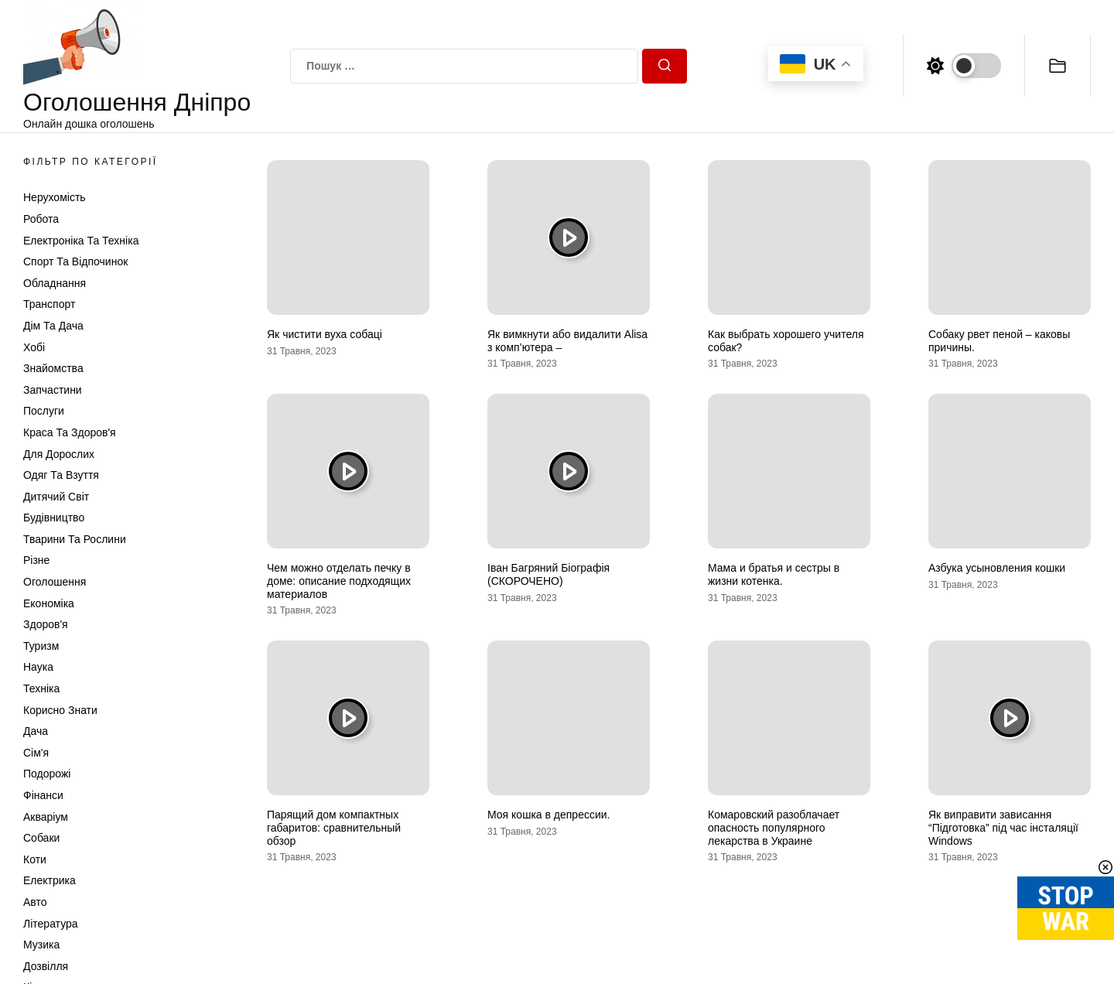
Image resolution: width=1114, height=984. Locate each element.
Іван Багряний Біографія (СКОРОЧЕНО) (548, 574)
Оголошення (54, 582)
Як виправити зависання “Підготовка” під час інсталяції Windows (1003, 827)
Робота (41, 219)
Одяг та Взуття (61, 475)
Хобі (34, 347)
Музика (41, 944)
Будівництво (53, 517)
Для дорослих (58, 454)
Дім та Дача (53, 325)
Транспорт (49, 304)
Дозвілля (45, 966)
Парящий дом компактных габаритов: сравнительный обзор (334, 827)
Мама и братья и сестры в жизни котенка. (773, 574)
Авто (35, 902)
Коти (34, 859)
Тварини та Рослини (74, 539)
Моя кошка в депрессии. (548, 814)
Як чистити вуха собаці (324, 334)
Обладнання (54, 283)
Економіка (48, 603)
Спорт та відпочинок (75, 261)
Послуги (43, 411)
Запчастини (52, 390)
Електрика (49, 880)
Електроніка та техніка (80, 240)
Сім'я (36, 753)
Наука (38, 667)
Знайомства (53, 368)
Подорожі (46, 773)
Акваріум (45, 817)
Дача (35, 731)
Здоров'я (45, 624)
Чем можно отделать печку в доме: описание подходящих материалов (339, 581)
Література (50, 923)
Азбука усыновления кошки (996, 568)
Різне (36, 560)
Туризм (41, 646)
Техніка (41, 688)
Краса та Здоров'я (69, 432)
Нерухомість (54, 197)
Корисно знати (60, 710)
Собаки (41, 838)
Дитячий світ (56, 496)
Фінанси (43, 795)
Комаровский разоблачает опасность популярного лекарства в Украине (773, 827)
